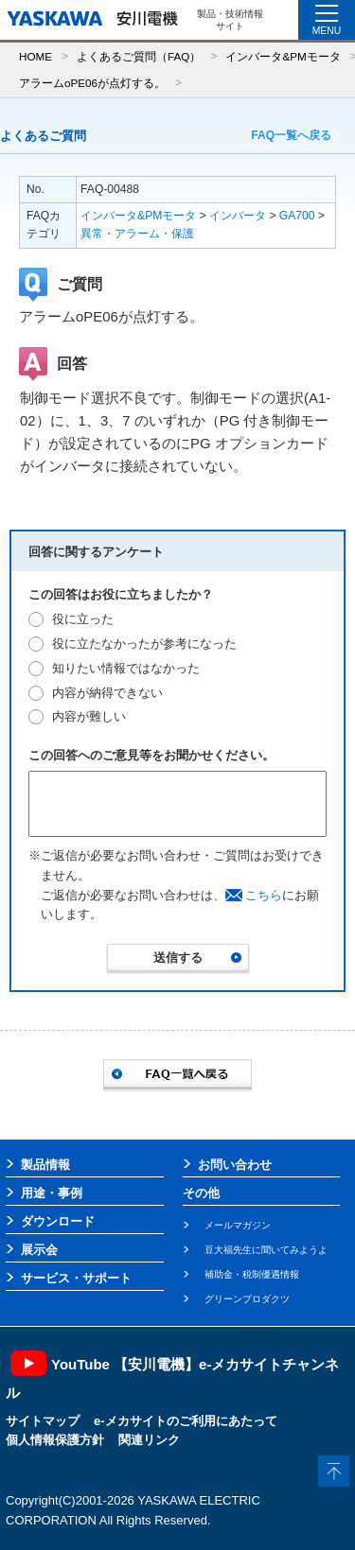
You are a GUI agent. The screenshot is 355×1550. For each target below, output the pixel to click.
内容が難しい (89, 716)
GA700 (297, 215)
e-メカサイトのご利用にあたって (185, 1421)
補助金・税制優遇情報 (251, 1274)
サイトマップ (43, 1421)
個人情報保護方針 (55, 1440)
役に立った (83, 619)
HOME (35, 56)
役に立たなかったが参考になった (144, 643)
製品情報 (45, 1165)
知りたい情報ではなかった (126, 668)
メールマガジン (237, 1225)
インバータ (237, 215)
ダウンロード (58, 1221)
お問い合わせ (235, 1165)
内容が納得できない (107, 693)
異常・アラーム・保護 (137, 233)
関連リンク (149, 1440)
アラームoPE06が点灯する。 (92, 83)
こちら (263, 895)
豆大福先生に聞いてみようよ (266, 1250)
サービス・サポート (76, 1278)
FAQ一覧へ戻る (291, 135)
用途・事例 (51, 1193)
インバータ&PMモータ (282, 56)
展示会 (39, 1250)
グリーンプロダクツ (247, 1299)
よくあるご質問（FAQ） (139, 56)
